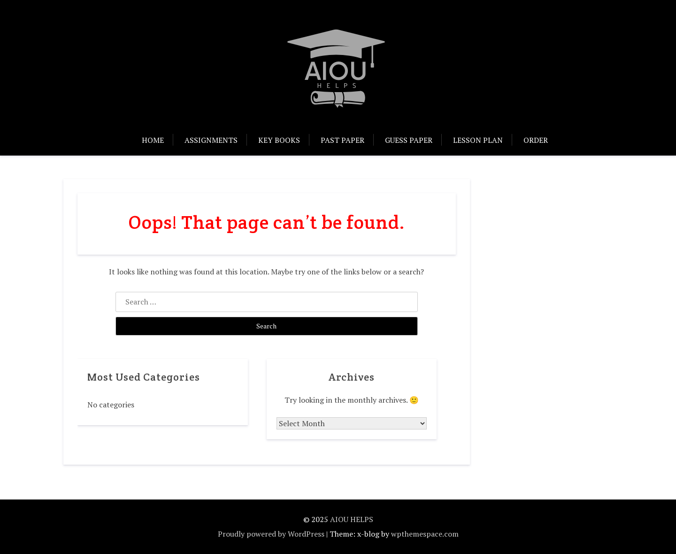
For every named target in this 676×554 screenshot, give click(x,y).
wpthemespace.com (425, 534)
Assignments (211, 140)
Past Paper (342, 140)
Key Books (279, 140)
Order (535, 140)
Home (153, 140)
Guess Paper (408, 140)
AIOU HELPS (351, 519)
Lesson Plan (478, 140)
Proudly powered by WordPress (271, 534)
